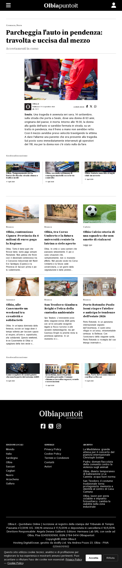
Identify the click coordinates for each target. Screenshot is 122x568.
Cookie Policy (52, 454)
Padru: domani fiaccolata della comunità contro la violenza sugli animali (98, 464)
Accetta (93, 557)
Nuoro (9, 475)
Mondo (10, 449)
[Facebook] (43, 426)
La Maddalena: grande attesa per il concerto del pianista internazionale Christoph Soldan (98, 453)
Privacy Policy (52, 449)
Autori (48, 467)
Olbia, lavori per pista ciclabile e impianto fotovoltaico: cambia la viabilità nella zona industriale (96, 501)
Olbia (9, 462)
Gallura (10, 484)
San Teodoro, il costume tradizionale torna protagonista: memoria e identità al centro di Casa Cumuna (98, 486)
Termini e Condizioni (56, 458)
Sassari (10, 467)
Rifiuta (111, 557)
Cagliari (10, 471)
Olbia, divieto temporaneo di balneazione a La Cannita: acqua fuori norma (99, 474)
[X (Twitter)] (51, 426)
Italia (9, 454)
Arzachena (12, 479)
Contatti (49, 462)
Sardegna (12, 458)
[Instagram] (59, 426)
